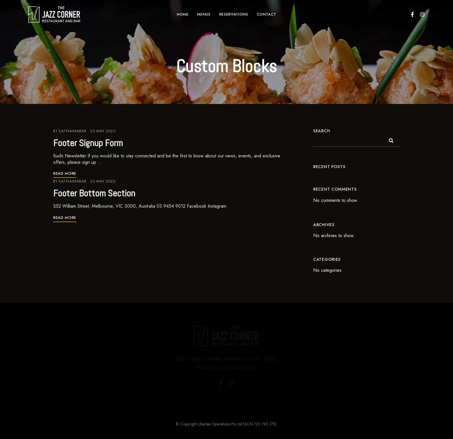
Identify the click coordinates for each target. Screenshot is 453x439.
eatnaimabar (72, 131)
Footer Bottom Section (94, 193)
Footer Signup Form (88, 143)
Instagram (422, 14)
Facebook (412, 14)
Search (321, 131)
